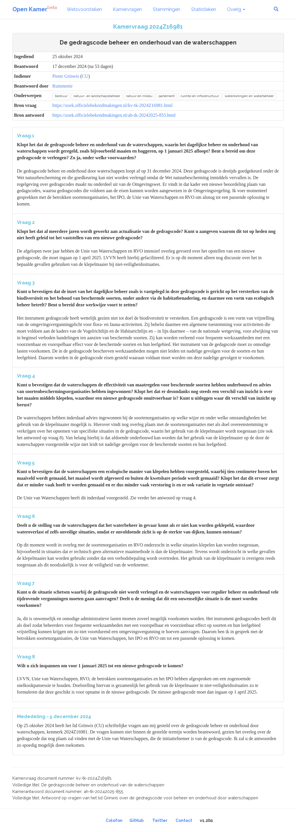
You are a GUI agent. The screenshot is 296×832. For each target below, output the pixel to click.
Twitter (159, 820)
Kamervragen (127, 9)
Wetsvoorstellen (84, 9)
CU (85, 76)
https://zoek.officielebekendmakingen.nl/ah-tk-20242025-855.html (114, 115)
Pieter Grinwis (65, 76)
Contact (184, 820)
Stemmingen (166, 9)
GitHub (136, 820)
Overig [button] (236, 9)
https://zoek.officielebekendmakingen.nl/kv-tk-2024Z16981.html (112, 105)
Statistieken (203, 9)
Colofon (114, 820)
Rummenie (62, 86)
